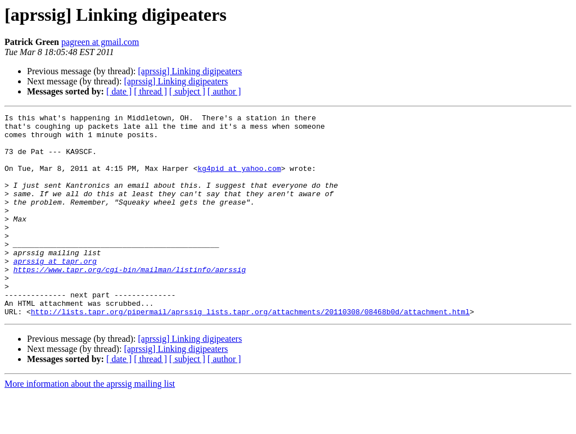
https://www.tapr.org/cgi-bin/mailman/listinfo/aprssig (130, 301)
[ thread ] (150, 91)
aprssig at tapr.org (55, 291)
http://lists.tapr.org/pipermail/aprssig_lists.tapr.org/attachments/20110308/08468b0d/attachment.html (250, 352)
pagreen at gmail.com (100, 42)
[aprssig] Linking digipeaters (190, 71)
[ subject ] (187, 91)
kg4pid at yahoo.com (239, 180)
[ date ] (119, 91)
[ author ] (224, 91)
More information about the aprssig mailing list (89, 424)
